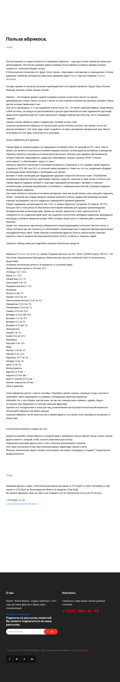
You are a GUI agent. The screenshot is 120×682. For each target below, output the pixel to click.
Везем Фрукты (81, 650)
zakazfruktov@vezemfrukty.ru (22, 503)
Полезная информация (18, 614)
